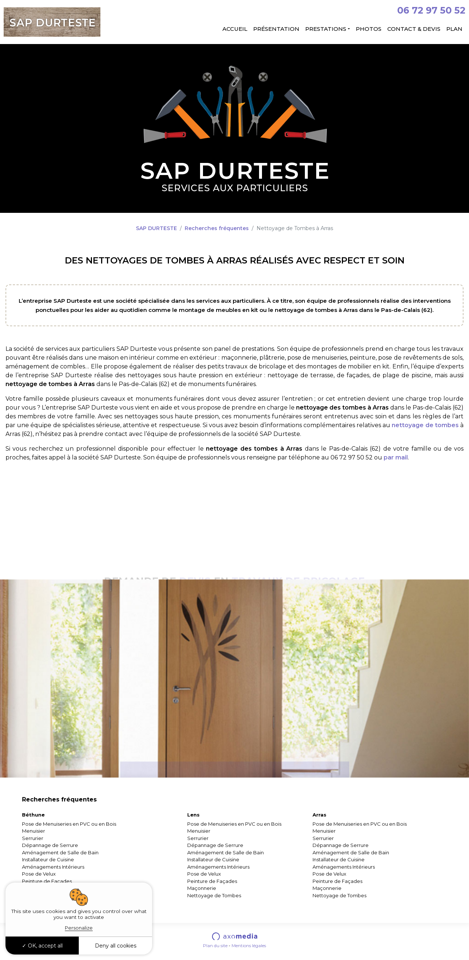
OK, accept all (42, 945)
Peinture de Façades (47, 881)
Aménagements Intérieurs (53, 867)
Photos (368, 28)
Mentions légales (249, 945)
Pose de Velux (39, 874)
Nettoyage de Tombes (214, 895)
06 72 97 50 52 (431, 10)
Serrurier (32, 838)
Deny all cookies (115, 945)
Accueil (234, 28)
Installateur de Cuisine (48, 859)
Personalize (79, 928)
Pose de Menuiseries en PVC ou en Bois (69, 824)
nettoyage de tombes (425, 425)
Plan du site (215, 945)
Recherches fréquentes (217, 228)
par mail (396, 457)
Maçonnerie (201, 888)
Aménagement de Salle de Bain (60, 852)
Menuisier (33, 831)
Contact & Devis (413, 28)
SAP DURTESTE (156, 228)
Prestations (325, 28)
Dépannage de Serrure (50, 845)
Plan (454, 28)
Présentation (276, 28)
